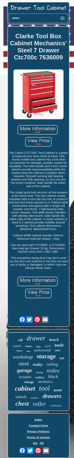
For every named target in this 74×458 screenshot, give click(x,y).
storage (46, 356)
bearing (39, 372)
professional (42, 350)
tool (44, 388)
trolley (53, 370)
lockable (25, 377)
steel (24, 364)
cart (57, 350)
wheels (21, 396)
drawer (36, 338)
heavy (20, 350)
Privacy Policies (38, 431)
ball (62, 358)
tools (59, 345)
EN (35, 443)
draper (28, 346)
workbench (55, 405)
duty (28, 351)
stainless (35, 397)
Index (38, 419)
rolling (52, 364)
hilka (38, 346)
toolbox (40, 377)
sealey (38, 364)
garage (24, 370)
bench (54, 340)
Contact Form (38, 425)
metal (58, 390)
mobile (17, 346)
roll (20, 340)
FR (42, 443)
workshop (23, 357)
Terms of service (38, 437)
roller (39, 404)
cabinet (25, 388)
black (53, 376)
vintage (29, 382)
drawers (52, 396)
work (48, 346)
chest (22, 403)
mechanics (45, 382)
